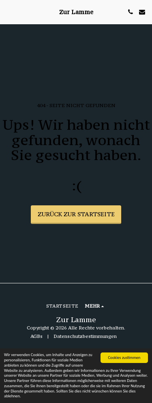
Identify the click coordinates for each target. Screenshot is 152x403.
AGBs (36, 336)
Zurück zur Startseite (76, 214)
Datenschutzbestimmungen (85, 336)
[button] (9, 11)
